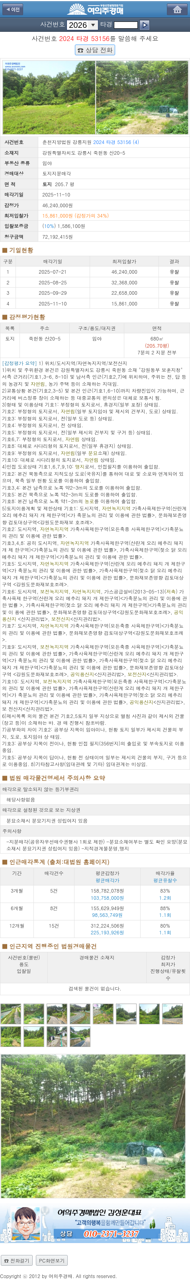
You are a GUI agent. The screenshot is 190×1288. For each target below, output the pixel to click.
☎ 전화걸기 (16, 1260)
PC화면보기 (52, 1260)
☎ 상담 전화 (94, 49)
